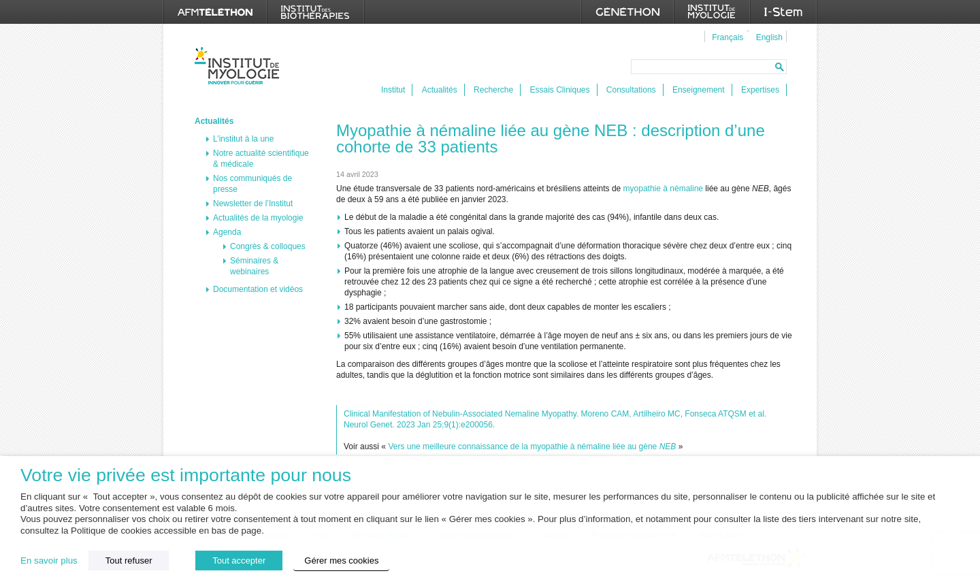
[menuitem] (726, 37)
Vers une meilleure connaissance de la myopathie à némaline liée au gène (532, 446)
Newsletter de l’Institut (253, 203)
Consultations (631, 90)
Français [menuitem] (727, 37)
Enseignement (698, 90)
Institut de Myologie (240, 65)
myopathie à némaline (663, 188)
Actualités (439, 90)
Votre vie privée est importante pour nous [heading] (185, 475)
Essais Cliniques (559, 90)
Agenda (227, 232)
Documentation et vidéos (258, 289)
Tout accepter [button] (238, 560)
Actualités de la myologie (258, 218)
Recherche (493, 90)
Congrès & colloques (268, 246)
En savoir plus (49, 560)
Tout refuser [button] (128, 560)
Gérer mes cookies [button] (341, 560)
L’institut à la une (243, 139)
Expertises (760, 90)
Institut (393, 90)
